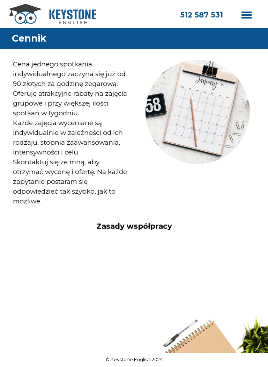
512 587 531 (201, 14)
